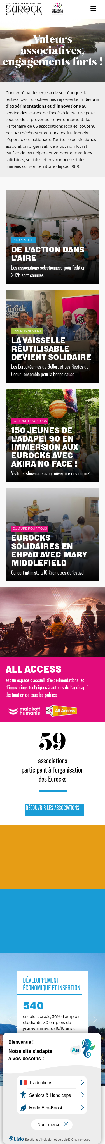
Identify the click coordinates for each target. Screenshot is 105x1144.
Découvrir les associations (52, 807)
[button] (10, 1020)
